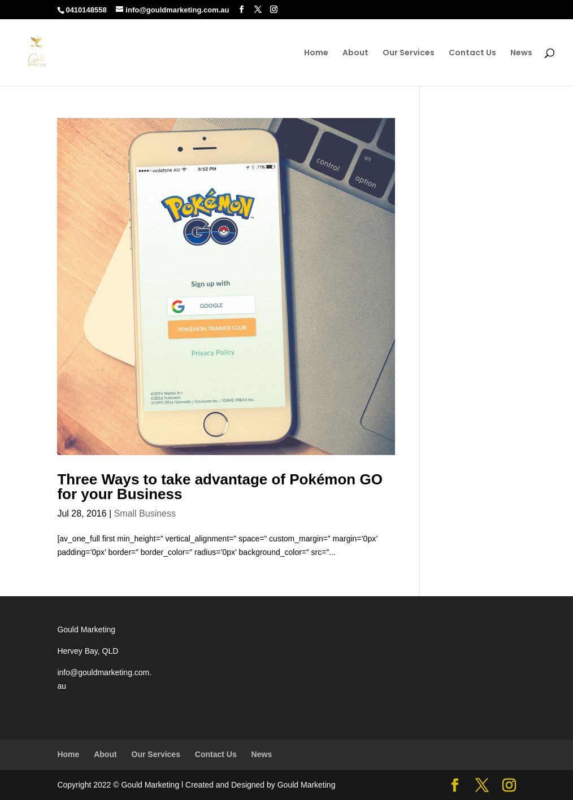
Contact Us (472, 53)
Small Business (145, 513)
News (521, 53)
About (355, 53)
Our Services (409, 53)
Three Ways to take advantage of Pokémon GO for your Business (220, 486)
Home (316, 53)
